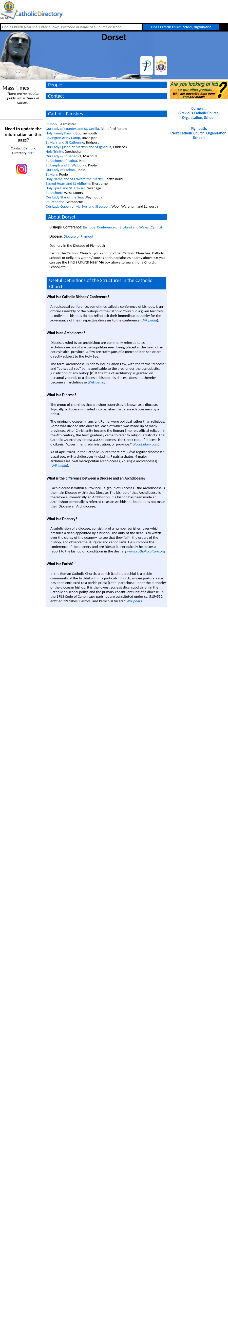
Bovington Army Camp (63, 137)
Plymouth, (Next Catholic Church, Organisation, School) (198, 133)
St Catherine (55, 201)
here (30, 152)
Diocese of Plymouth (80, 236)
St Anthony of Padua (61, 160)
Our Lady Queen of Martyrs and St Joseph (78, 206)
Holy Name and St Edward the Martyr (74, 179)
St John (51, 124)
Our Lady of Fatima (60, 169)
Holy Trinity (54, 151)
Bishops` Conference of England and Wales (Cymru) (122, 227)
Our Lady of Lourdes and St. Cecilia (72, 128)
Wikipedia (149, 320)
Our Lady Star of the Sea (64, 197)
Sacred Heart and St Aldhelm (68, 183)
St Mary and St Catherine (65, 142)
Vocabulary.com (146, 444)
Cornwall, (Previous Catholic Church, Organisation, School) (198, 113)
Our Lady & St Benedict (63, 156)
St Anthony (54, 192)
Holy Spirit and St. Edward (65, 188)
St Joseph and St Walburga (66, 165)
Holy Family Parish (60, 133)
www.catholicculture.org (146, 551)
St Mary (51, 174)
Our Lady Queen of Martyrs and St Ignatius (78, 147)
